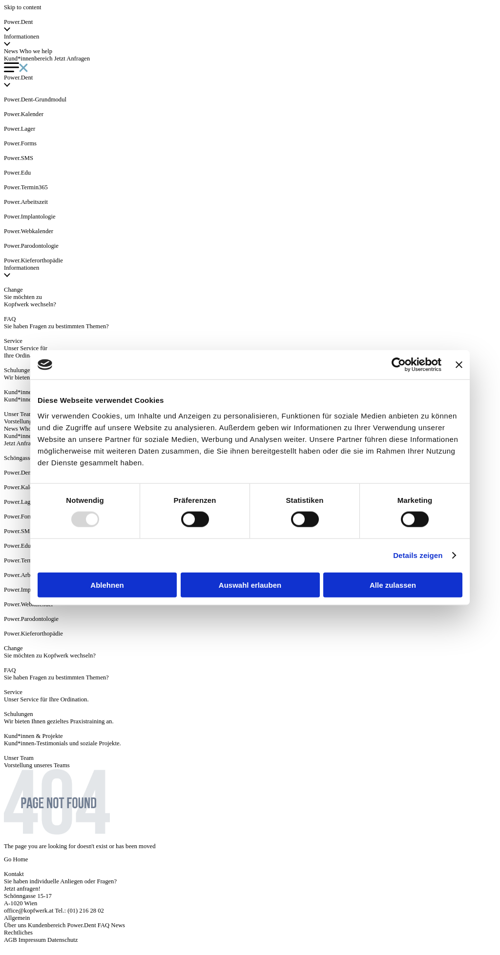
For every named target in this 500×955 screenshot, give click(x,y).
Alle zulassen (393, 584)
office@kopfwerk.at (28, 910)
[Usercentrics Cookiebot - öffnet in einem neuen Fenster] (398, 365)
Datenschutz (62, 939)
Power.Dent (81, 925)
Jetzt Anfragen (72, 58)
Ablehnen (107, 584)
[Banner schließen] (459, 364)
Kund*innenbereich (28, 58)
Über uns (15, 925)
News (11, 51)
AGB (10, 939)
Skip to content (22, 7)
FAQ (103, 925)
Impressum (32, 939)
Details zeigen (417, 555)
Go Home (16, 859)
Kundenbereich (46, 925)
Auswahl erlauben (250, 584)
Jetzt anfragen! (22, 888)
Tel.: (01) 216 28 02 (79, 910)
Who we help (36, 51)
